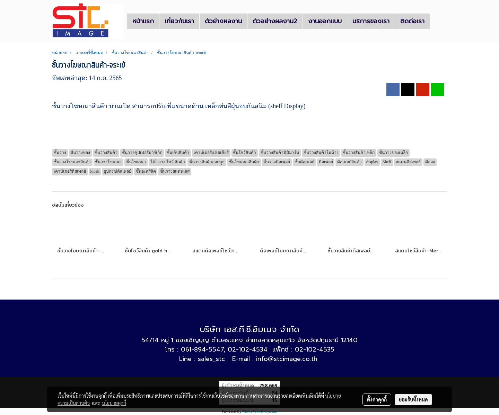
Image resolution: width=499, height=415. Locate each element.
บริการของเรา (370, 21)
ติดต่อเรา (412, 21)
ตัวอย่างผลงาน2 (275, 21)
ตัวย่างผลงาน (223, 21)
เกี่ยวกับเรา (179, 21)
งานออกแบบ (325, 21)
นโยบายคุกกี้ (114, 403)
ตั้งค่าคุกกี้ (377, 399)
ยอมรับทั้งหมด (413, 399)
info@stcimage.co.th (286, 359)
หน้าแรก (143, 21)
